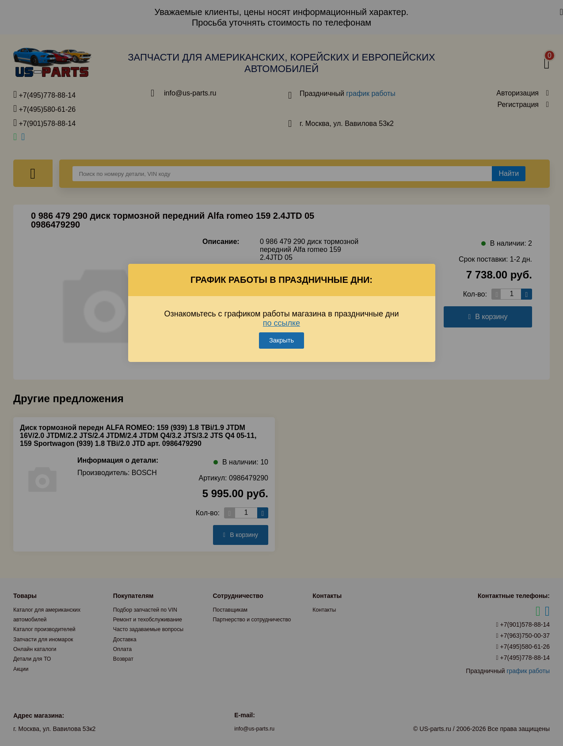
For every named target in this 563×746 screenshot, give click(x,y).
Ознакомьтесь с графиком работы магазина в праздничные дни (281, 306)
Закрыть (281, 328)
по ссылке (281, 310)
